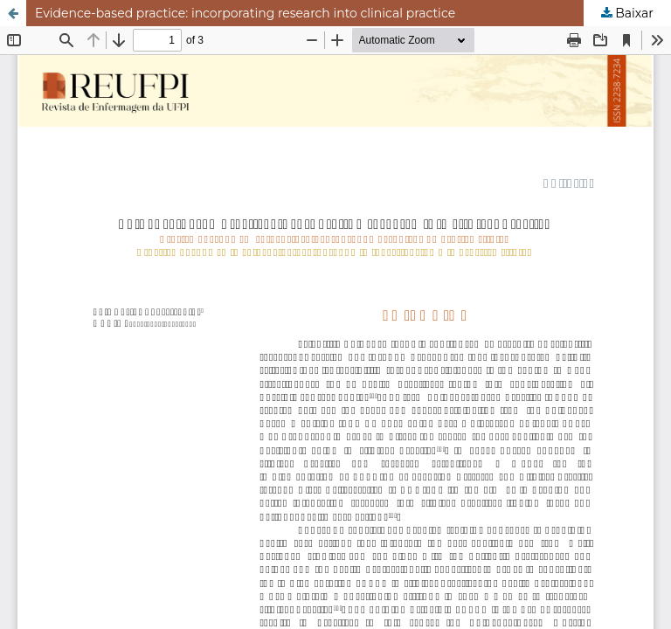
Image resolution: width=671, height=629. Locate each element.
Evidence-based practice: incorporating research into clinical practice (245, 13)
